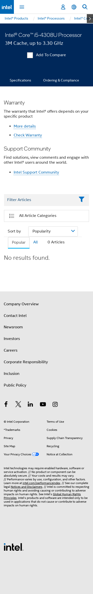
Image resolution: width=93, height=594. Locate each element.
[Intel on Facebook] (6, 405)
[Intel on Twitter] (18, 405)
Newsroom (13, 327)
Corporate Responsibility (26, 362)
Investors (12, 338)
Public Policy (15, 385)
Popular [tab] (19, 242)
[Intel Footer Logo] (14, 546)
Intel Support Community (36, 172)
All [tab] (35, 242)
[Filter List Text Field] (39, 200)
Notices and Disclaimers (26, 487)
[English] (74, 7)
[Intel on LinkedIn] (30, 405)
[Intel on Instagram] (55, 405)
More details (25, 126)
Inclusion (11, 373)
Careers (10, 350)
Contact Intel (15, 315)
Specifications (20, 80)
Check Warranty (28, 135)
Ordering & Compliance (61, 80)
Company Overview (21, 304)
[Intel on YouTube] (43, 405)
